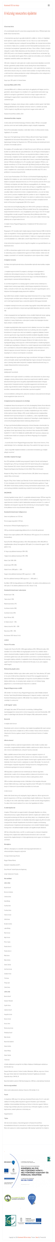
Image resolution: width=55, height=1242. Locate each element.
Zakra (36, 1237)
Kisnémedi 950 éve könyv (11, 5)
